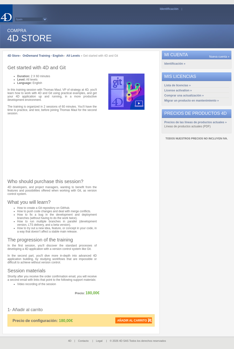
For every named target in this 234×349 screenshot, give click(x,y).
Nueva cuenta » (219, 56)
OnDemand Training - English (43, 55)
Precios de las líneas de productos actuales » (195, 122)
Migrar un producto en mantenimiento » (191, 100)
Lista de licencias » (177, 85)
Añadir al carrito (132, 320)
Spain (19, 19)
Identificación (169, 9)
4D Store (13, 55)
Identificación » (174, 63)
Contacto (83, 340)
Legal (99, 340)
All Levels (73, 55)
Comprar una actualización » (184, 95)
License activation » (178, 90)
